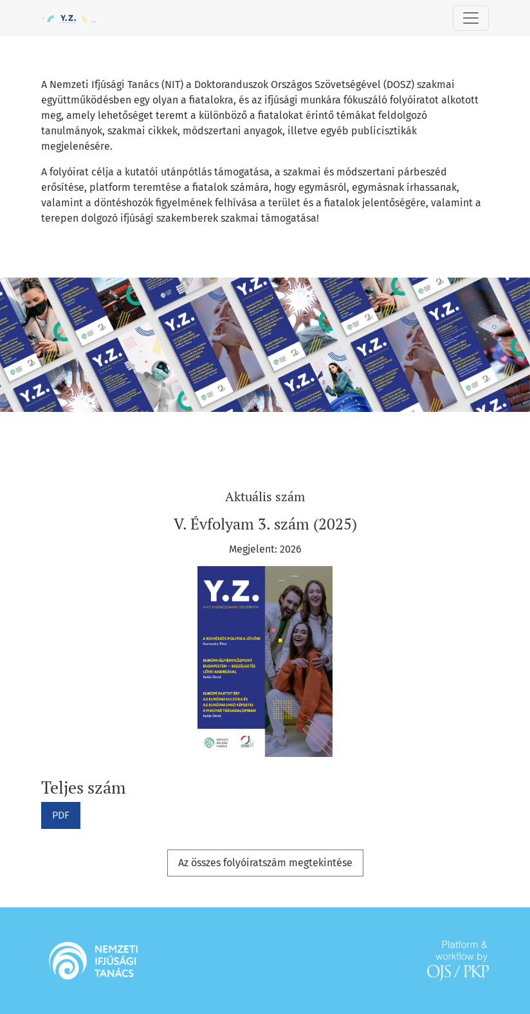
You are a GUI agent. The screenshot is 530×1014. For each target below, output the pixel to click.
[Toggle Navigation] (471, 18)
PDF (60, 815)
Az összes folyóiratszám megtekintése (265, 863)
